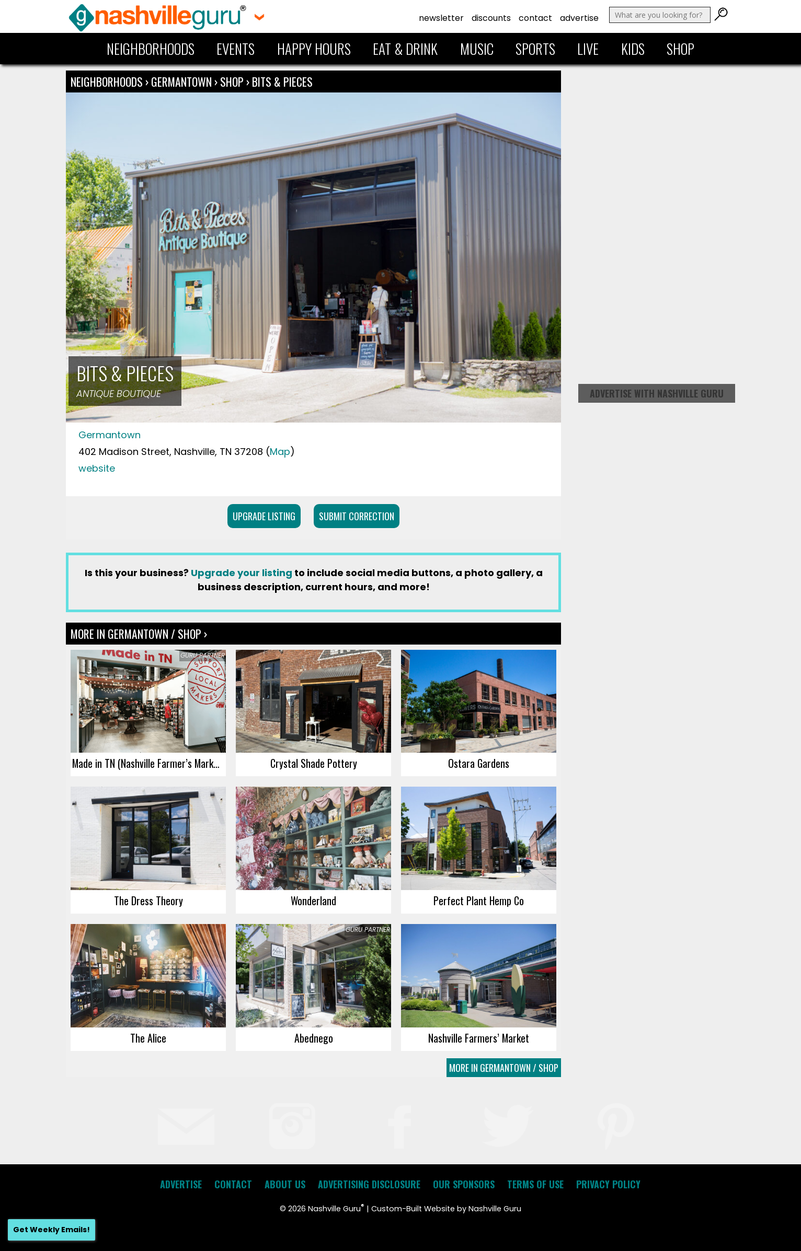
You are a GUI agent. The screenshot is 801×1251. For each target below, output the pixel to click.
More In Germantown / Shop (503, 1067)
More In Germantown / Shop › (139, 633)
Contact (535, 18)
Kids (633, 48)
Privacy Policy (608, 1184)
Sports (535, 48)
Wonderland (313, 900)
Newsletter (441, 18)
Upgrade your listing (241, 572)
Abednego (313, 1038)
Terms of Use (535, 1184)
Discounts (491, 18)
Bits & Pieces (282, 81)
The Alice (148, 1038)
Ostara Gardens (478, 763)
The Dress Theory (148, 900)
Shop (680, 48)
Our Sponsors (464, 1184)
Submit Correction (356, 516)
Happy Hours (314, 48)
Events (235, 48)
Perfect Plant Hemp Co (478, 900)
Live (588, 48)
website (96, 468)
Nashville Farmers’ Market (478, 1038)
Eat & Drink (405, 48)
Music (477, 48)
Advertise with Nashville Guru (657, 393)
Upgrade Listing (264, 516)
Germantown (182, 81)
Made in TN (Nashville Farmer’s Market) (148, 763)
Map (280, 451)
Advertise (579, 18)
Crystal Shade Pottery (313, 763)
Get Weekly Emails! (51, 1229)
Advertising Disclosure (369, 1184)
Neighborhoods (150, 48)
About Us (285, 1184)
